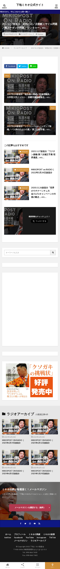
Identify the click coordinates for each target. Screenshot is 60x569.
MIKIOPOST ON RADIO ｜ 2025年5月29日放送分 (42, 472)
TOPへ (52, 565)
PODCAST (25, 151)
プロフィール (20, 534)
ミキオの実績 (34, 534)
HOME (6, 48)
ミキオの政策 (49, 534)
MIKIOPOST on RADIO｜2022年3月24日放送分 (42, 171)
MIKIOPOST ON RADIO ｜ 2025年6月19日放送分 (13, 441)
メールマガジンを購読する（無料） (30, 507)
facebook (18, 537)
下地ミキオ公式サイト (30, 4)
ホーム (8, 534)
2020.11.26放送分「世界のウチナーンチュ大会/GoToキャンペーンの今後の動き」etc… (43, 192)
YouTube (30, 537)
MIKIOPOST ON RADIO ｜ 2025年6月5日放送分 (13, 472)
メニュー (37, 565)
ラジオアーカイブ (27, 34)
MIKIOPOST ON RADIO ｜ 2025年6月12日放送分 (42, 441)
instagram (41, 537)
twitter (7, 537)
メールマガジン (21, 540)
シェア (22, 565)
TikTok (52, 537)
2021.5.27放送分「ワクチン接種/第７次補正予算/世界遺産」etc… (43, 154)
